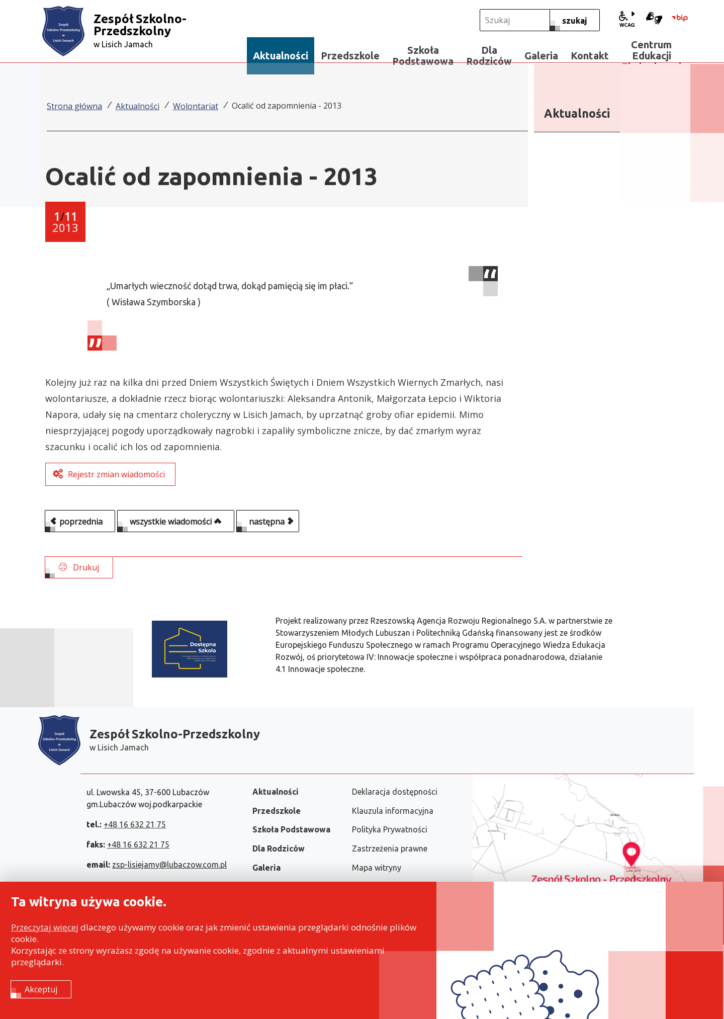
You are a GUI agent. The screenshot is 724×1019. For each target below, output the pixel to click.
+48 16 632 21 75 (135, 824)
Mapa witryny (376, 867)
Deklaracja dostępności (394, 791)
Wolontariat (195, 106)
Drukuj (79, 567)
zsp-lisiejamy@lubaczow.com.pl (169, 864)
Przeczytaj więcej (44, 927)
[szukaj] (575, 20)
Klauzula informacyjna (392, 810)
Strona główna (74, 106)
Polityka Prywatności (389, 829)
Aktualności (137, 106)
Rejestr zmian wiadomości (116, 474)
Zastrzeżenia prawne (389, 848)
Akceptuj (41, 989)
